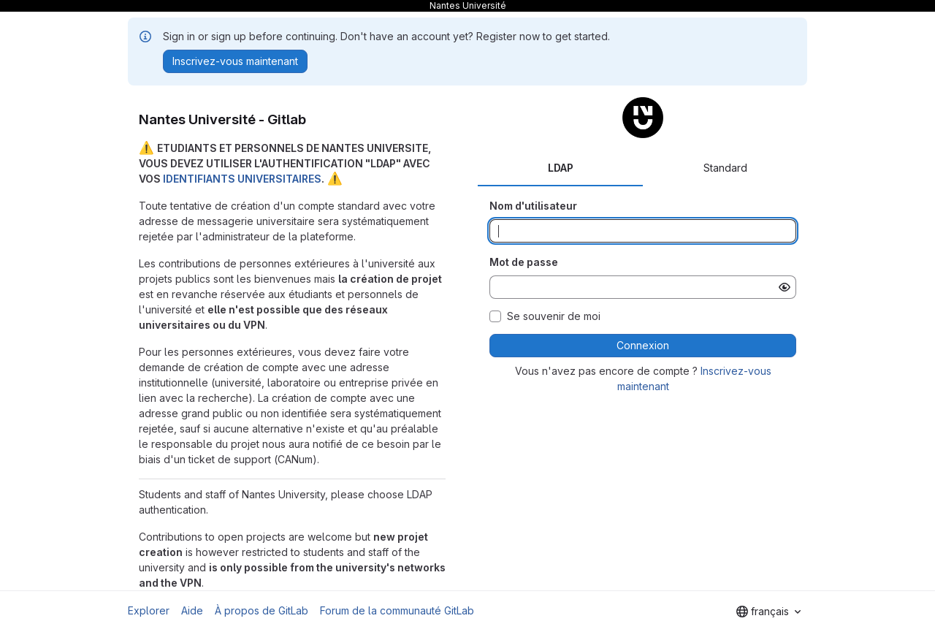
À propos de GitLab (261, 610)
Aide (192, 610)
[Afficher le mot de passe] (784, 287)
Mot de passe (523, 262)
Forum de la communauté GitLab (397, 610)
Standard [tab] (725, 167)
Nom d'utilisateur (533, 205)
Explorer (148, 610)
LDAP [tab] (560, 167)
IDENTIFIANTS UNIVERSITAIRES (242, 178)
